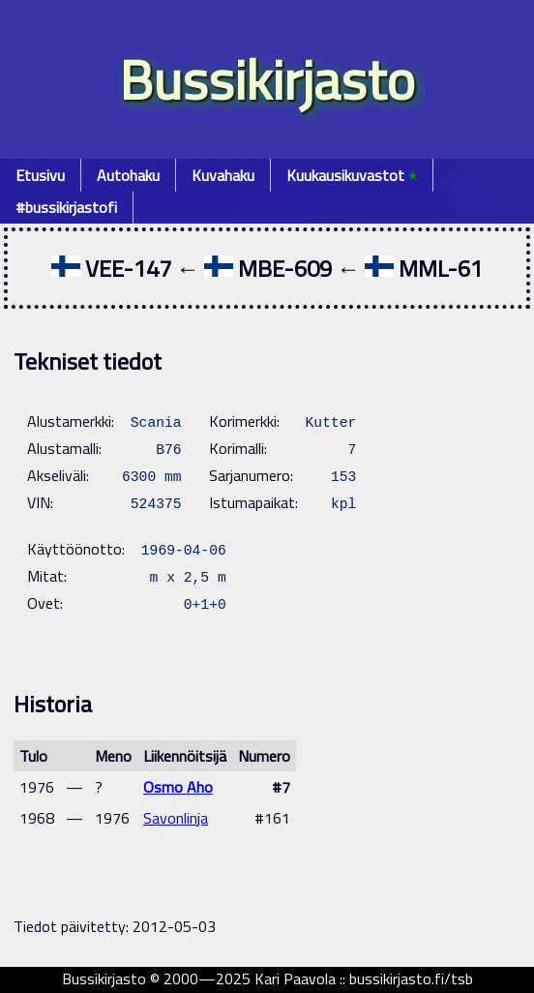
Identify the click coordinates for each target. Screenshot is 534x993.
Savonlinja (175, 817)
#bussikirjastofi (66, 207)
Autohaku (128, 175)
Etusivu (40, 175)
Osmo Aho (178, 786)
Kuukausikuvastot (351, 175)
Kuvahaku (223, 175)
